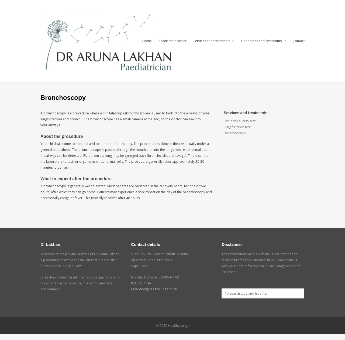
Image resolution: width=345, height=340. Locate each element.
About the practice (172, 41)
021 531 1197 (141, 283)
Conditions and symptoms (263, 41)
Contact (299, 41)
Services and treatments (214, 41)
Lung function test (237, 127)
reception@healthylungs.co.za (154, 289)
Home (147, 41)
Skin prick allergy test (240, 121)
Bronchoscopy (235, 133)
